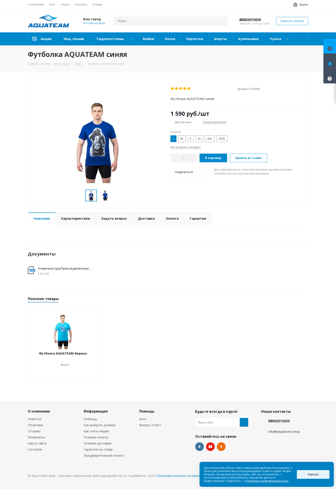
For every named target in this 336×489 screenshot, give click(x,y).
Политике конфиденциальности (267, 481)
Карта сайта (37, 443)
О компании (39, 411)
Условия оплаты (96, 437)
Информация (96, 411)
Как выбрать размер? (185, 147)
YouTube (210, 446)
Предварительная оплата (104, 455)
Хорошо (313, 474)
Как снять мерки (96, 431)
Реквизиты (36, 437)
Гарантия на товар (98, 449)
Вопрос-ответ (150, 425)
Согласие (35, 449)
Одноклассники (221, 446)
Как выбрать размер (100, 425)
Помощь (90, 419)
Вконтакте (199, 446)
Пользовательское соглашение (180, 475)
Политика (35, 425)
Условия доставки (97, 443)
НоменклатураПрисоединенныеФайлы (65, 268)
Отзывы (34, 431)
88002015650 (250, 19)
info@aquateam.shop (284, 431)
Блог (142, 419)
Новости (34, 419)
